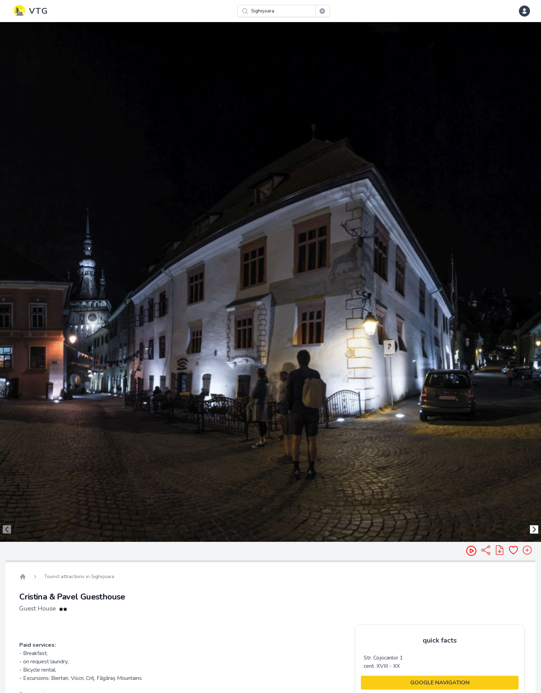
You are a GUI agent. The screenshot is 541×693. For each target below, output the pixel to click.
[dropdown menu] (524, 11)
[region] (270, 282)
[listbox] (270, 282)
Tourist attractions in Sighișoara (79, 576)
